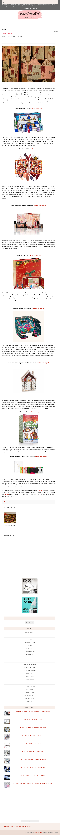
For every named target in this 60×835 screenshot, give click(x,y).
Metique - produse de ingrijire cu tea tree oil (33, 727)
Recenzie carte (30, 648)
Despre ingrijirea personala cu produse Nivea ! (33, 767)
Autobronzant (30, 680)
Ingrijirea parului (29, 636)
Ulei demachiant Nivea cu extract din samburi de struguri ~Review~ (33, 783)
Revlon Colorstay (29, 698)
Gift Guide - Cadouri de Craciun (33, 719)
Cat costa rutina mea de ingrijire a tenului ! (33, 759)
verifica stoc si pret (36, 108)
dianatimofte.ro (7, 41)
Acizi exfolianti (30, 692)
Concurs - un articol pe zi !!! (33, 743)
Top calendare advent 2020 (9, 526)
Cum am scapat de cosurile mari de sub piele (33, 775)
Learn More (27, 8)
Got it (35, 8)
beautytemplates (38, 832)
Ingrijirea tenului (29, 633)
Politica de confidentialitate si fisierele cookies (17, 826)
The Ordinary (29, 654)
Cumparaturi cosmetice (29, 664)
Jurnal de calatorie (30, 686)
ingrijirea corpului (30, 642)
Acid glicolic (29, 689)
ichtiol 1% (29, 701)
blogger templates (54, 832)
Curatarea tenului (30, 658)
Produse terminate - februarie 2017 (33, 735)
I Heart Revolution (30, 695)
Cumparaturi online (29, 667)
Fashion (30, 639)
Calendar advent (7, 33)
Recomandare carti (30, 651)
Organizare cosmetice (30, 670)
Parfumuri (29, 645)
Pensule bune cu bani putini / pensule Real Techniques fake (32, 711)
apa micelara (29, 673)
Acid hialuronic (30, 676)
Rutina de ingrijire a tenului (29, 661)
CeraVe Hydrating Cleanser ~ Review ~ (32, 751)
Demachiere (30, 683)
